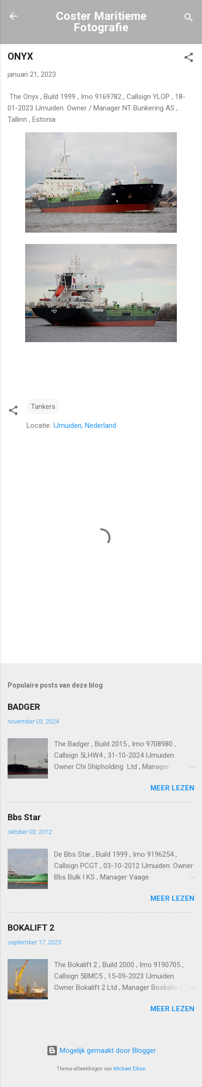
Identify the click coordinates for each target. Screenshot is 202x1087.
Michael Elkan (129, 1069)
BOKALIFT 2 (31, 928)
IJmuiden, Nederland (84, 425)
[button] (188, 59)
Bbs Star (24, 817)
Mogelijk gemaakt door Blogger (101, 1050)
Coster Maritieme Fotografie (101, 21)
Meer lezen (172, 788)
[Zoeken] (188, 19)
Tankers (43, 406)
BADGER (24, 707)
